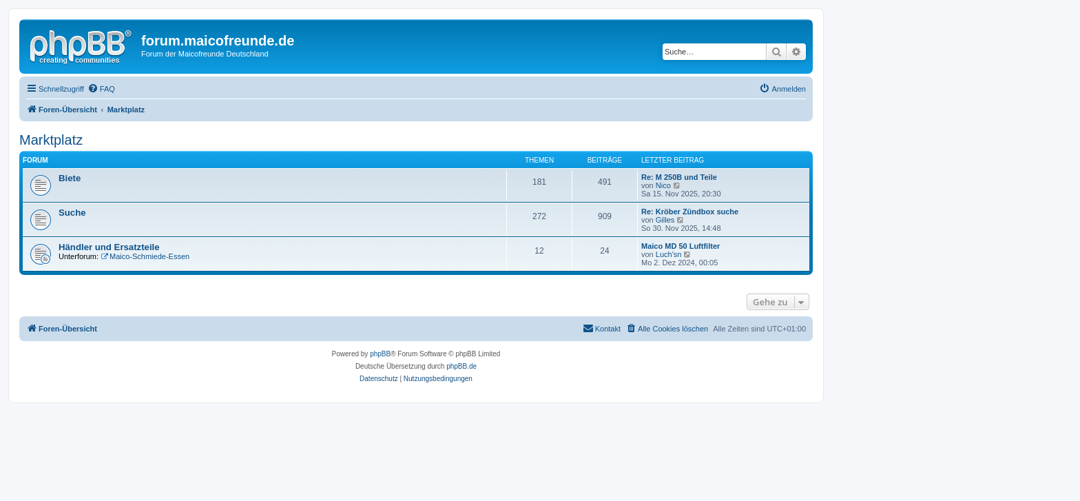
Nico (663, 185)
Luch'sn (669, 254)
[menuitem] (101, 89)
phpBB (380, 354)
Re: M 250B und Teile (679, 177)
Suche (72, 212)
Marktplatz (51, 139)
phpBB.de (461, 366)
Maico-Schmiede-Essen (145, 256)
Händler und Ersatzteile (109, 247)
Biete (70, 178)
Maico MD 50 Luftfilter (680, 246)
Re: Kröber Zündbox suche (689, 211)
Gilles (665, 220)
